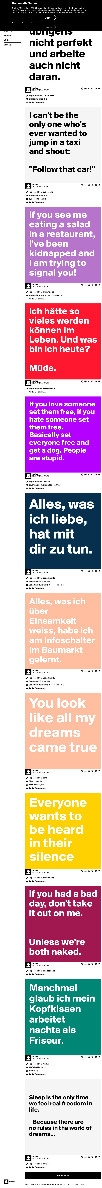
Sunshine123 (49, 578)
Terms (82, 1184)
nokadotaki (48, 96)
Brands (37, 1184)
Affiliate (43, 1184)
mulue (35, 88)
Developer (50, 1184)
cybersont (48, 192)
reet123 (46, 481)
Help (32, 1184)
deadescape (49, 971)
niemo (46, 1064)
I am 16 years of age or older (28, 22)
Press (57, 1184)
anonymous (48, 292)
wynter (46, 1164)
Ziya (45, 778)
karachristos (49, 388)
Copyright (70, 1184)
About (27, 1184)
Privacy (77, 1184)
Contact (63, 1184)
